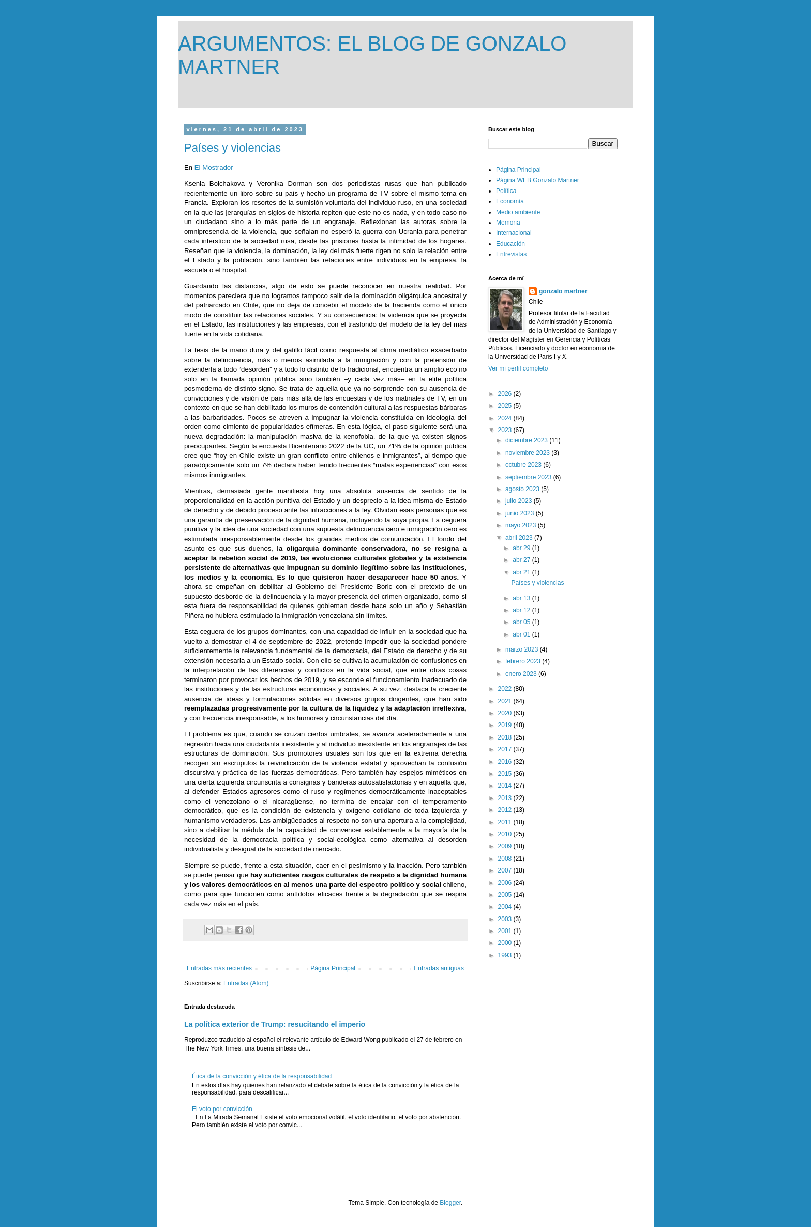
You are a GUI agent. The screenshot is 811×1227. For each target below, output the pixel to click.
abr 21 (522, 572)
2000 (506, 943)
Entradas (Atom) (245, 983)
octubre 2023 (524, 464)
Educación (510, 243)
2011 (506, 822)
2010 (506, 834)
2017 (506, 749)
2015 (506, 773)
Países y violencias (232, 147)
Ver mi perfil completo (518, 368)
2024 (506, 418)
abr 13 (522, 598)
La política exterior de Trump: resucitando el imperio (274, 1024)
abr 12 (522, 610)
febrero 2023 (523, 661)
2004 (506, 906)
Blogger (450, 1202)
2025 (506, 405)
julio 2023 (519, 501)
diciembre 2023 (527, 440)
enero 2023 (521, 673)
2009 (506, 846)
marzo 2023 (522, 649)
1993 (506, 955)
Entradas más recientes (219, 968)
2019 (506, 725)
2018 (506, 737)
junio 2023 (520, 513)
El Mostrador (214, 167)
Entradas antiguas (439, 968)
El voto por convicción (222, 1109)
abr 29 (522, 548)
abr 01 (522, 634)
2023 (506, 430)
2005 (506, 894)
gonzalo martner (563, 291)
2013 (506, 798)
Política (506, 191)
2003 (506, 919)
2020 (506, 713)
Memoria (508, 222)
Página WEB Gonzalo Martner (537, 180)
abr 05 (522, 622)
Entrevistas (511, 254)
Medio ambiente (518, 212)
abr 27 (522, 560)
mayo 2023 (521, 525)
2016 (506, 761)
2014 (506, 785)
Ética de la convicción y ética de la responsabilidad (262, 1076)
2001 (506, 931)
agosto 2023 (523, 489)
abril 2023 (519, 537)
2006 (506, 882)
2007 (506, 870)
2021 (506, 701)
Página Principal (332, 968)
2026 (506, 393)
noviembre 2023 (528, 452)
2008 (506, 858)
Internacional (514, 232)
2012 (506, 810)
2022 (506, 688)
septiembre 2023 (529, 477)
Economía (510, 201)
